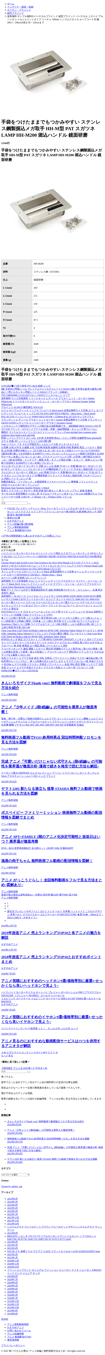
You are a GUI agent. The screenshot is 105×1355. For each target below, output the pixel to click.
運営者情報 (13, 1340)
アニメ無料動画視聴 (18, 527)
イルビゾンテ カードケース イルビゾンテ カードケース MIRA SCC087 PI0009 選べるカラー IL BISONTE (51, 1000)
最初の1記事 (13, 518)
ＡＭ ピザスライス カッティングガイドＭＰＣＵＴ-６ (29, 1052)
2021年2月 (12, 1254)
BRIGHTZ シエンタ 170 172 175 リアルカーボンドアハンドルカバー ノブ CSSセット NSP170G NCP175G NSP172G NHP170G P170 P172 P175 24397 (51, 1237)
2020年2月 (12, 1295)
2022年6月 (12, 1198)
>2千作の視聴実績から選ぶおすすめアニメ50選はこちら (31, 536)
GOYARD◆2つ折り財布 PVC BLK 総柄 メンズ (25, 386)
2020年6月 (12, 1282)
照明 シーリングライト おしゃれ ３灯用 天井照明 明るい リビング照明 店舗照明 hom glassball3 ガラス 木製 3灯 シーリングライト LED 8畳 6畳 (51, 439)
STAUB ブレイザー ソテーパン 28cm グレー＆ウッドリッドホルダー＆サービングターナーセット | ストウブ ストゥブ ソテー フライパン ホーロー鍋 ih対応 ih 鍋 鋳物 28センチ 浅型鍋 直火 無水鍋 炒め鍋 (55, 511)
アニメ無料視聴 (9, 694)
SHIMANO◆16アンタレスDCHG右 (19, 670)
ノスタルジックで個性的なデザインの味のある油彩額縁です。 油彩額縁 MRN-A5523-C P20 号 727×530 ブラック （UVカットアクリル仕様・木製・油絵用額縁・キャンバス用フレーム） (51, 427)
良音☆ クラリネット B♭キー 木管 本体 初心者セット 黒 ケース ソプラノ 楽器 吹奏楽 (46, 490)
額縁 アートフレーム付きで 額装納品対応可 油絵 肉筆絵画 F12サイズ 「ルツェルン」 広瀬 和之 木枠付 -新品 (52, 591)
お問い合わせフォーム (19, 1330)
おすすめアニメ (15, 521)
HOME (4, 1319)
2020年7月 (12, 1279)
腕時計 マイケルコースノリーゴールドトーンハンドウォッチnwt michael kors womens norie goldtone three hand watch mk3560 (49, 433)
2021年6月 (12, 1242)
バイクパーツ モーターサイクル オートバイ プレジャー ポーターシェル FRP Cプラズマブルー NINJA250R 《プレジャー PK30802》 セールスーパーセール (51, 994)
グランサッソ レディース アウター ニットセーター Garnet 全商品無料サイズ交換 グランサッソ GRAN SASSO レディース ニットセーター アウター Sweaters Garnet (51, 421)
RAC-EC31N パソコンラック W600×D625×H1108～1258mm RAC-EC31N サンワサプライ (47, 416)
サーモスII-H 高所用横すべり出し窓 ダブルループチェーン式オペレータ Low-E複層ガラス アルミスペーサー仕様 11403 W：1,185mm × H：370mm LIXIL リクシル (52, 495)
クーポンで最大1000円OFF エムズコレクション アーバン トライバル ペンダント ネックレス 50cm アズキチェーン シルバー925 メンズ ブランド (50, 774)
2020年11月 (13, 1264)
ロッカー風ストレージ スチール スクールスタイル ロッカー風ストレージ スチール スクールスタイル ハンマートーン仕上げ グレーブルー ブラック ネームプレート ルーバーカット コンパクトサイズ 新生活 (52, 605)
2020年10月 (13, 1267)
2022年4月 (12, 1205)
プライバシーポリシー (13, 1345)
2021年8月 (12, 1233)
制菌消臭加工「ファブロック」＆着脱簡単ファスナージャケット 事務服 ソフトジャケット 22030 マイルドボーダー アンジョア (49, 483)
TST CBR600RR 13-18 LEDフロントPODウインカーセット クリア (35, 395)
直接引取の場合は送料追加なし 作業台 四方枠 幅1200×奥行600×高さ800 (39, 894)
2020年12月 (13, 1260)
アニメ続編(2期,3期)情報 (20, 524)
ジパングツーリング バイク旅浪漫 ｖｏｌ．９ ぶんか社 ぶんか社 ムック (39, 1028)
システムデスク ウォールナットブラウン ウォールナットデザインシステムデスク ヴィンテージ (54, 1228)
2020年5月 (12, 1285)
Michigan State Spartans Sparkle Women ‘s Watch (25, 488)
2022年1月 (12, 1214)
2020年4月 (12, 1289)
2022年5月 (12, 1202)
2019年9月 (12, 1310)
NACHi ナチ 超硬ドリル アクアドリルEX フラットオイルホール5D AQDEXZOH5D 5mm (53, 1251)
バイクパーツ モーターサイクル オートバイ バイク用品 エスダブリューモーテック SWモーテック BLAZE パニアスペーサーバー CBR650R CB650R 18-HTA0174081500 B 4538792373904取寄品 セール (52, 556)
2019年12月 (13, 1301)
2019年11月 (13, 1304)
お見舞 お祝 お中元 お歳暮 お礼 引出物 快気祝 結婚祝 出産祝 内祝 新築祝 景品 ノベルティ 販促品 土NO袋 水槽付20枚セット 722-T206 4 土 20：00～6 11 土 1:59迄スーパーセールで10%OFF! (51, 449)
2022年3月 (12, 1208)
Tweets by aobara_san (11, 1186)
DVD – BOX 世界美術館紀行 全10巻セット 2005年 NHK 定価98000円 (37, 848)
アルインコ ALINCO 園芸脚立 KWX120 (22, 407)
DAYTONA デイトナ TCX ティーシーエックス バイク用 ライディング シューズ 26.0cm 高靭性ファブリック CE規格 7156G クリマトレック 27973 (52, 613)
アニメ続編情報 (15, 1333)
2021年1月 (12, 1257)
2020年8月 (12, 1276)
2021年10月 (13, 1223)
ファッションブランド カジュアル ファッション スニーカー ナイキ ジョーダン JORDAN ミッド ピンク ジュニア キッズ (54, 1271)
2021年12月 (13, 1217)
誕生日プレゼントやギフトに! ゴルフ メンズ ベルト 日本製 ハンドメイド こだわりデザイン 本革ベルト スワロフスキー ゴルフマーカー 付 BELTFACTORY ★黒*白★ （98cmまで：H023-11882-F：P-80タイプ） (55, 914)
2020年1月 (12, 1298)
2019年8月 (12, 1313)
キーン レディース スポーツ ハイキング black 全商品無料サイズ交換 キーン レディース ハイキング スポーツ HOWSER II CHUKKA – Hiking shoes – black (51, 573)
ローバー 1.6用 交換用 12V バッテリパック (23, 578)
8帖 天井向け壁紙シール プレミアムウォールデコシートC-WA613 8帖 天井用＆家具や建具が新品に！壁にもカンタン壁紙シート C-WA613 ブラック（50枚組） (51, 390)
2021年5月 (12, 1245)
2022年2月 (12, 1211)
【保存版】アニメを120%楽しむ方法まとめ (24, 1068)
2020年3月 (12, 1292)
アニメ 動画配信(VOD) (19, 530)
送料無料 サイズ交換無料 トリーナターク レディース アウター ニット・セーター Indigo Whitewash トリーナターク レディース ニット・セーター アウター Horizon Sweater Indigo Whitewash (48, 401)
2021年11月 (13, 1220)
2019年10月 (13, 1307)
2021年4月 (12, 1248)
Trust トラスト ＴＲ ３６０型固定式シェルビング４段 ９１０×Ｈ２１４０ (40, 444)
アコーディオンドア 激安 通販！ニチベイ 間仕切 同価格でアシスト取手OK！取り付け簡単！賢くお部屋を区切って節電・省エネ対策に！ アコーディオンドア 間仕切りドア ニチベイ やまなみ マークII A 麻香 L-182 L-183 (52, 651)
